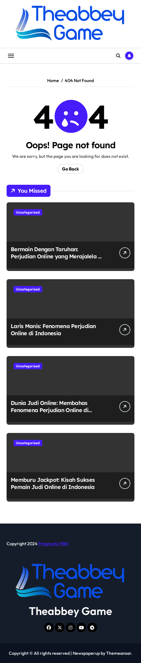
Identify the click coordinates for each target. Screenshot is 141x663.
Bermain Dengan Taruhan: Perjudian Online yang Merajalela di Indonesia (57, 256)
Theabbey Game (70, 611)
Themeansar (118, 653)
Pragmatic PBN (53, 543)
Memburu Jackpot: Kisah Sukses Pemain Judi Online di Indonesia (53, 483)
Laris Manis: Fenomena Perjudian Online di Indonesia (53, 330)
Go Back (70, 169)
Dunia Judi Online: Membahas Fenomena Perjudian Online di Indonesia (49, 410)
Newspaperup (86, 653)
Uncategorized (28, 212)
